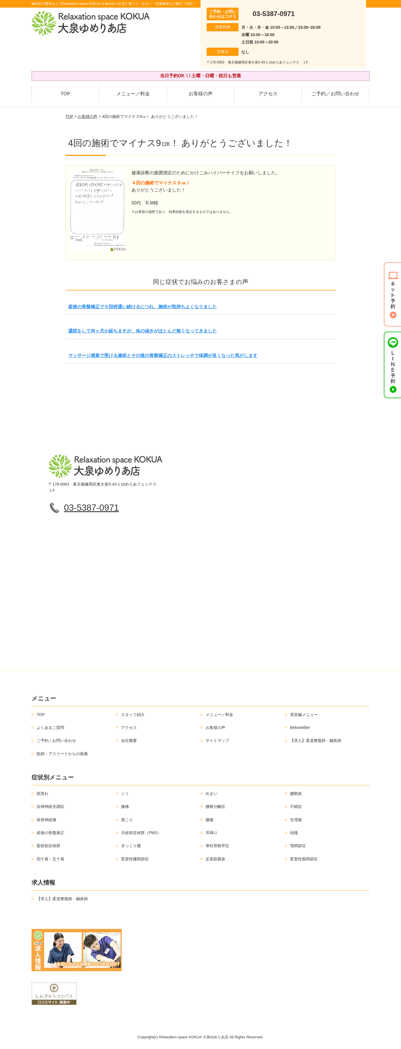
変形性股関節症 (304, 859)
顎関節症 (298, 845)
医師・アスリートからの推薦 (62, 754)
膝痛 (125, 806)
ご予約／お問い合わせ (335, 93)
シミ (125, 793)
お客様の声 (201, 93)
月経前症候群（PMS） (141, 832)
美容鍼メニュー (304, 714)
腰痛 (209, 819)
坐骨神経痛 (46, 819)
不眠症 (296, 806)
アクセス (268, 93)
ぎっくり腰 (131, 845)
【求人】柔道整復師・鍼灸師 (315, 740)
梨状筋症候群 (48, 845)
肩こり (127, 819)
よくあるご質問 (50, 727)
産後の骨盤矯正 (50, 832)
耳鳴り (211, 832)
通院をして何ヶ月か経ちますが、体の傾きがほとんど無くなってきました (142, 331)
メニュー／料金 (133, 93)
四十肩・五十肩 (50, 859)
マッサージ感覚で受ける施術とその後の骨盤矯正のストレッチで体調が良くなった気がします (162, 355)
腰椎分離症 (215, 806)
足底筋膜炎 (215, 859)
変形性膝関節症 (135, 859)
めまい (211, 793)
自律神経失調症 (50, 806)
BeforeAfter (300, 727)
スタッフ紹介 (133, 714)
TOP (65, 93)
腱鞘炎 (296, 793)
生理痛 (296, 819)
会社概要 (129, 740)
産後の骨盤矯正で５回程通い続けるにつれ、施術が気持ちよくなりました (142, 306)
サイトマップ (217, 740)
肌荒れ (42, 793)
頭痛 (294, 832)
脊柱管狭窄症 (217, 845)
